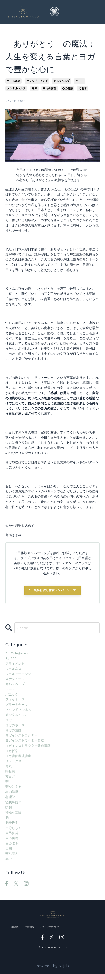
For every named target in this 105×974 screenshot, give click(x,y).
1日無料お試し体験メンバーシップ (52, 590)
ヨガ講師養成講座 (18, 756)
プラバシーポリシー (49, 927)
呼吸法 (10, 771)
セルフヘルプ (62, 80)
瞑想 (8, 807)
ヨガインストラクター (21, 735)
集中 (8, 859)
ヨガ (34, 88)
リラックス (13, 761)
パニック (11, 694)
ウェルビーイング (37, 80)
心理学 (83, 88)
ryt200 (11, 658)
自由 (8, 848)
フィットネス (15, 699)
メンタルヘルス (16, 88)
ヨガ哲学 (11, 751)
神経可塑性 (13, 812)
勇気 (8, 766)
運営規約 (15, 927)
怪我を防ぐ (13, 802)
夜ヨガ (10, 776)
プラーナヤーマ (16, 704)
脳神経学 (11, 822)
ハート (80, 80)
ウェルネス (13, 80)
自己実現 (11, 838)
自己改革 (11, 843)
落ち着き (11, 853)
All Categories (16, 653)
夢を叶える (13, 787)
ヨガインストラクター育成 (24, 740)
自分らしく (13, 828)
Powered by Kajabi (53, 966)
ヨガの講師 (49, 88)
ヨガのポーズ (15, 725)
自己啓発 (11, 833)
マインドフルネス (18, 710)
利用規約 (29, 927)
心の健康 (67, 88)
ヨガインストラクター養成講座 (27, 746)
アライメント (15, 664)
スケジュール (15, 679)
